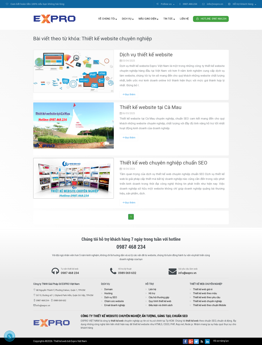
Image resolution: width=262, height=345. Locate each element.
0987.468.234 (188, 4)
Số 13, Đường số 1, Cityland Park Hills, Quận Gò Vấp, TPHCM (64, 295)
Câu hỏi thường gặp (159, 297)
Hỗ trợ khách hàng (242, 4)
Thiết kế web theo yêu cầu (206, 297)
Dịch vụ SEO (110, 297)
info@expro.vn (212, 4)
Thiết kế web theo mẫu (205, 293)
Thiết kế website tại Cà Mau (150, 107)
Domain (108, 289)
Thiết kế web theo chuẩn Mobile (209, 305)
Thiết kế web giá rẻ (202, 289)
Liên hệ (184, 18)
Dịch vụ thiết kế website (146, 55)
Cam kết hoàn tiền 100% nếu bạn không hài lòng (35, 4)
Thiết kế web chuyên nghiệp (207, 301)
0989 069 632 (127, 273)
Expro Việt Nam (79, 341)
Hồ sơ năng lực (221, 340)
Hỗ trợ (152, 293)
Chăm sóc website (114, 301)
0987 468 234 (70, 273)
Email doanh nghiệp (114, 305)
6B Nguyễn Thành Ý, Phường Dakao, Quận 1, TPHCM (60, 290)
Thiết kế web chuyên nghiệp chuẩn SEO (163, 163)
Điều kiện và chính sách (161, 305)
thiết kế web (220, 320)
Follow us (165, 4)
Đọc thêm (128, 94)
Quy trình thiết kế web (160, 301)
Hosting (108, 293)
